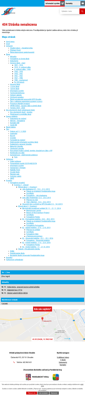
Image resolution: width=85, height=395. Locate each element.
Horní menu (10, 42)
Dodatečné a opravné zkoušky (21, 144)
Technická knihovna (17, 93)
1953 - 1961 (18, 74)
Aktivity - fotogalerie (17, 121)
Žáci (7, 129)
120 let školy (14, 89)
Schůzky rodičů (15, 176)
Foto (15, 157)
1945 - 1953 (18, 71)
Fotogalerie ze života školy (19, 59)
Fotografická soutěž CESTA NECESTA (23, 163)
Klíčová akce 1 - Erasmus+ (27, 187)
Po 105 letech (19, 82)
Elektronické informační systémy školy (24, 142)
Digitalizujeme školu (17, 253)
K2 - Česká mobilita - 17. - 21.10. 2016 (36, 247)
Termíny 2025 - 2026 (17, 108)
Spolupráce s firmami (18, 168)
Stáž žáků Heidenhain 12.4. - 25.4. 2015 (36, 198)
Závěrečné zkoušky (17, 148)
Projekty (9, 180)
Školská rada (14, 174)
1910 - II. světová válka (22, 67)
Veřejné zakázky (16, 95)
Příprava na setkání (33, 230)
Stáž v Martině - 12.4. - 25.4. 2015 (38, 202)
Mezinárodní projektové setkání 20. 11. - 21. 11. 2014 (41, 208)
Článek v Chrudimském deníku (29, 249)
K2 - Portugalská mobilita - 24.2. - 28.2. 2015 (38, 219)
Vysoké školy (15, 172)
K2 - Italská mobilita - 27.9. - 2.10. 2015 (36, 228)
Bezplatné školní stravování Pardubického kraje (27, 255)
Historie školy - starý (17, 63)
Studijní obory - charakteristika (21, 48)
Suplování (13, 133)
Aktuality (13, 56)
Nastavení (54, 393)
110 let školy (14, 86)
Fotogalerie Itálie (32, 234)
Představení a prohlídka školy (20, 114)
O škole (63, 360)
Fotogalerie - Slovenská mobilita (38, 240)
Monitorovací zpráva (33, 210)
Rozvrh (12, 136)
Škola (8, 54)
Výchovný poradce (17, 97)
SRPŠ (12, 178)
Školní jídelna (11, 127)
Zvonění (13, 138)
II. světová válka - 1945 (22, 69)
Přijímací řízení (15, 50)
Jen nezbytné (43, 393)
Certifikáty (30, 193)
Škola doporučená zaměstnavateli (22, 52)
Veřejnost (9, 159)
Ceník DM (13, 125)
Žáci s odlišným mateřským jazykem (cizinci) (26, 101)
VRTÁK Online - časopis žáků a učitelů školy (25, 106)
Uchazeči (9, 46)
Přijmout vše (32, 393)
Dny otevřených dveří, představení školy (20, 110)
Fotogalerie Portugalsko (35, 225)
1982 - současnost (21, 80)
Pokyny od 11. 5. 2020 (18, 131)
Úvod (8, 44)
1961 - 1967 (18, 76)
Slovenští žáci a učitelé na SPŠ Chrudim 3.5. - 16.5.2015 (42, 204)
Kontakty (9, 257)
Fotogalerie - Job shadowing (36, 195)
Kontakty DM (14, 123)
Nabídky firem (15, 170)
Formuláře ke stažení (17, 140)
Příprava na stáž (32, 200)
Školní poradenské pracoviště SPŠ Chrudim (25, 99)
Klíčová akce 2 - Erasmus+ (27, 206)
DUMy (12, 251)
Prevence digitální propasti (20, 104)
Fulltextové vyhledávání (14, 260)
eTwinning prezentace (34, 236)
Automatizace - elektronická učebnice (24, 155)
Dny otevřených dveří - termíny (21, 112)
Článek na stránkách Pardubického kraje (40, 191)
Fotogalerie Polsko (33, 217)
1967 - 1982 (18, 78)
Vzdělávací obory (63, 357)
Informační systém (17, 91)
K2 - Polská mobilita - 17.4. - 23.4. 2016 (36, 242)
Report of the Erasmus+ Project (37, 213)
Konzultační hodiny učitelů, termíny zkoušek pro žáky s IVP (31, 151)
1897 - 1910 (18, 65)
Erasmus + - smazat (21, 185)
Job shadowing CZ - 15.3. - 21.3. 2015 (36, 189)
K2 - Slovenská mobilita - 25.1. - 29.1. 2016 (37, 238)
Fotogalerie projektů (17, 183)
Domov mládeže (12, 116)
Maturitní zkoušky (16, 146)
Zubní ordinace (15, 161)
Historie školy (15, 84)
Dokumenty (14, 61)
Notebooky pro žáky (17, 153)
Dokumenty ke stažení (18, 118)
